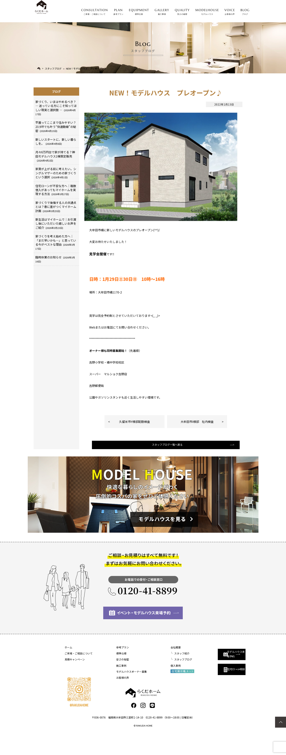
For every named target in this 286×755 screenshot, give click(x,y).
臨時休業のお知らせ (55, 259)
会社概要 (156, 669)
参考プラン (113, 669)
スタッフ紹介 (162, 675)
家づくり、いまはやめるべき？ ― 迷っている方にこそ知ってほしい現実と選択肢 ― (56, 107)
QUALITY (182, 10)
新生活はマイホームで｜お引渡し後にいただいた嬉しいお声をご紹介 (55, 223)
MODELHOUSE (207, 10)
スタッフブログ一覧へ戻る (165, 466)
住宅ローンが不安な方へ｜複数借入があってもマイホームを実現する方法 (55, 190)
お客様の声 (113, 700)
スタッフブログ (53, 68)
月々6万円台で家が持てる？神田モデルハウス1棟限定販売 (55, 156)
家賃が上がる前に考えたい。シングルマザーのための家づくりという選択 (55, 173)
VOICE (230, 10)
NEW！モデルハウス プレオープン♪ (86, 68)
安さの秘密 (113, 681)
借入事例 (156, 687)
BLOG (245, 10)
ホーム (68, 669)
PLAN (118, 10)
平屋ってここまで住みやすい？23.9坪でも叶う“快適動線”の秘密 (55, 126)
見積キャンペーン (75, 681)
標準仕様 (112, 675)
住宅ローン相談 (212, 689)
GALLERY (162, 10)
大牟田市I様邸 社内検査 (197, 439)
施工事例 (112, 687)
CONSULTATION (94, 10)
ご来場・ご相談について (79, 675)
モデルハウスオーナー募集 (122, 694)
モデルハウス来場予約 (213, 673)
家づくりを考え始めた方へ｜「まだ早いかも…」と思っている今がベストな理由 (55, 242)
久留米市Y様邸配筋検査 (134, 439)
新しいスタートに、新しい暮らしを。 (55, 141)
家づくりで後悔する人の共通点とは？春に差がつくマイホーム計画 (55, 206)
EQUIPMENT (139, 10)
